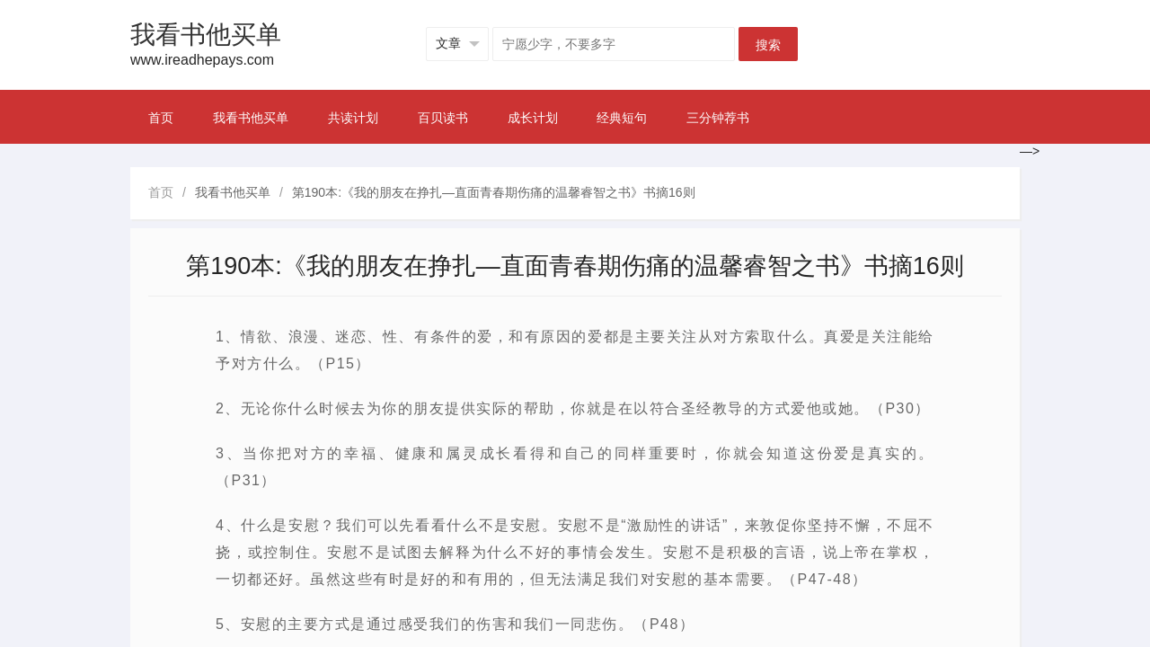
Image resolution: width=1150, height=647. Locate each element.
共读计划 (353, 118)
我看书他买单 (250, 118)
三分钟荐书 (717, 118)
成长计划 (533, 118)
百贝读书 (443, 118)
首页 (160, 118)
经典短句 (622, 118)
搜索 (768, 45)
